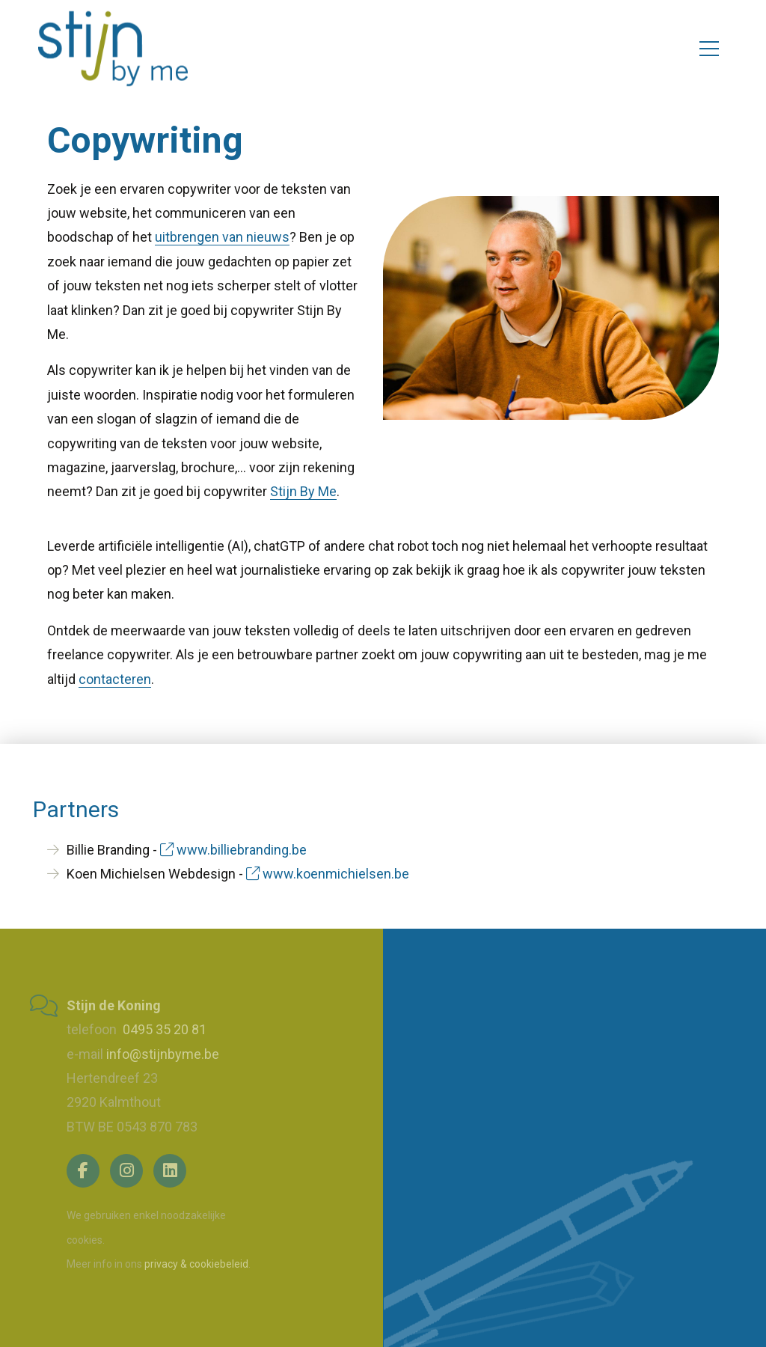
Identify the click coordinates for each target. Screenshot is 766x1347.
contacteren (115, 679)
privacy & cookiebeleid (196, 1264)
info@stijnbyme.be (162, 1054)
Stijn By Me (303, 491)
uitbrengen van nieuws (222, 237)
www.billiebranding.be (233, 850)
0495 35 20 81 (163, 1029)
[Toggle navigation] (709, 48)
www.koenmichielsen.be (327, 874)
